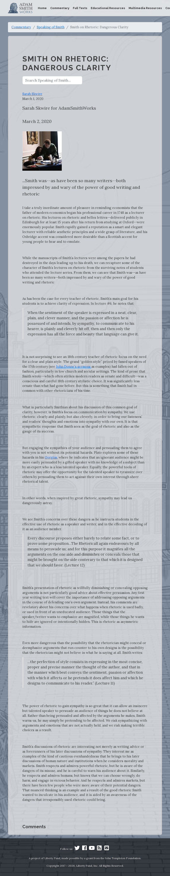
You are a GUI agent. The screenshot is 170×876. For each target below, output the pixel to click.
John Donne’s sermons (73, 366)
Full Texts (80, 8)
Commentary (59, 8)
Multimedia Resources (145, 8)
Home (42, 8)
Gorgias (51, 457)
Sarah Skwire (32, 94)
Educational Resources (108, 8)
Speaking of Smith (50, 27)
